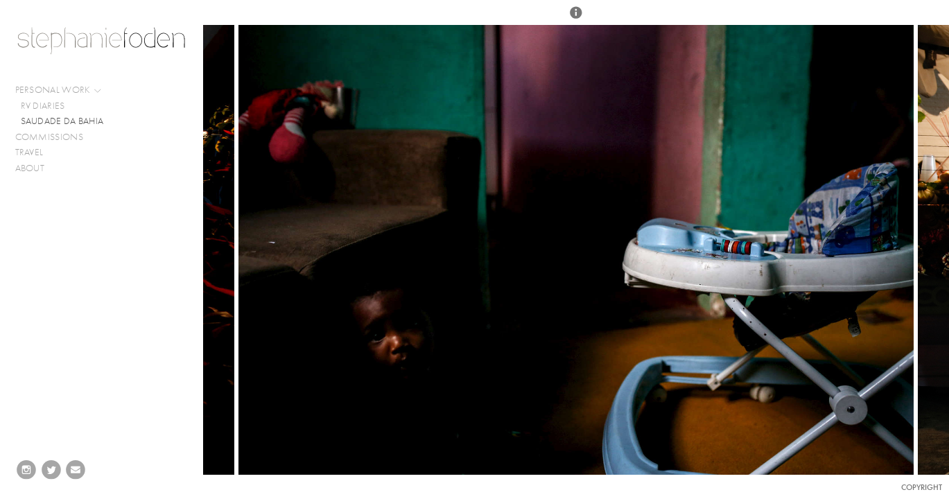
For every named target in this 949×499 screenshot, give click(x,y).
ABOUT (30, 168)
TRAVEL (29, 152)
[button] (576, 18)
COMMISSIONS (55, 137)
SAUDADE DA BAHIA (62, 121)
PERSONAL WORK (59, 90)
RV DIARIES (43, 105)
